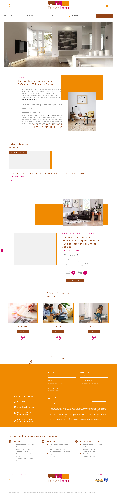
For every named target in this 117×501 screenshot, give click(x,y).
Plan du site (62, 492)
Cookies (93, 492)
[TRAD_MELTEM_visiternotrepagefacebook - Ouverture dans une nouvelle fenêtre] (2, 250)
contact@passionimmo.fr (25, 407)
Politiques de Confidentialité (73, 419)
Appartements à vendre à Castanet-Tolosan (25, 446)
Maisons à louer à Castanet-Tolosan (26, 459)
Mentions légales (69, 492)
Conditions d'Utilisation (86, 419)
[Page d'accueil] (58, 5)
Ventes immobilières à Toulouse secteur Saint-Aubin (59, 450)
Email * (51, 380)
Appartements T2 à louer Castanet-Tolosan (91, 450)
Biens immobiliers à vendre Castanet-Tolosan (59, 446)
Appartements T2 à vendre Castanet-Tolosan (92, 446)
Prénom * (84, 373)
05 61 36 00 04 (22, 402)
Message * (53, 388)
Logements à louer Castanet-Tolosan (59, 455)
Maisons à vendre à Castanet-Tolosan (26, 455)
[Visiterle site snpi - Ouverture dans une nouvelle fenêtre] (106, 480)
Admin (75, 492)
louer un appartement (41, 117)
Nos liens (80, 492)
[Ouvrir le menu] (107, 5)
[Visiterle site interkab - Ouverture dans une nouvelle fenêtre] (99, 480)
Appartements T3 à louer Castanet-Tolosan (91, 455)
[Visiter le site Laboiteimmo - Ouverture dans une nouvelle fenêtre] (14, 492)
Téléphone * (86, 380)
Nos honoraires (55, 492)
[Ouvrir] (10, 5)
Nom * (51, 373)
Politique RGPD (86, 492)
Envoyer (99, 403)
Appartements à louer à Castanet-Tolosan (24, 450)
